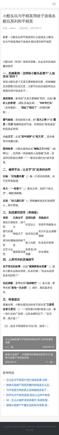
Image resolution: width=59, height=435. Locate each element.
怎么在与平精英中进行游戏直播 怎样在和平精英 (28, 379)
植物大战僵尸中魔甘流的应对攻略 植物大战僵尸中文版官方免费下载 (28, 405)
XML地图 (29, 430)
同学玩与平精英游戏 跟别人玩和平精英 (28, 395)
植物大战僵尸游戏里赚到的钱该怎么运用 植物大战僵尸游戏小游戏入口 (28, 384)
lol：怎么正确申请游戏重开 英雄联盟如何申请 (28, 400)
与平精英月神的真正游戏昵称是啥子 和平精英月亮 (28, 390)
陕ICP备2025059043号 (46, 427)
